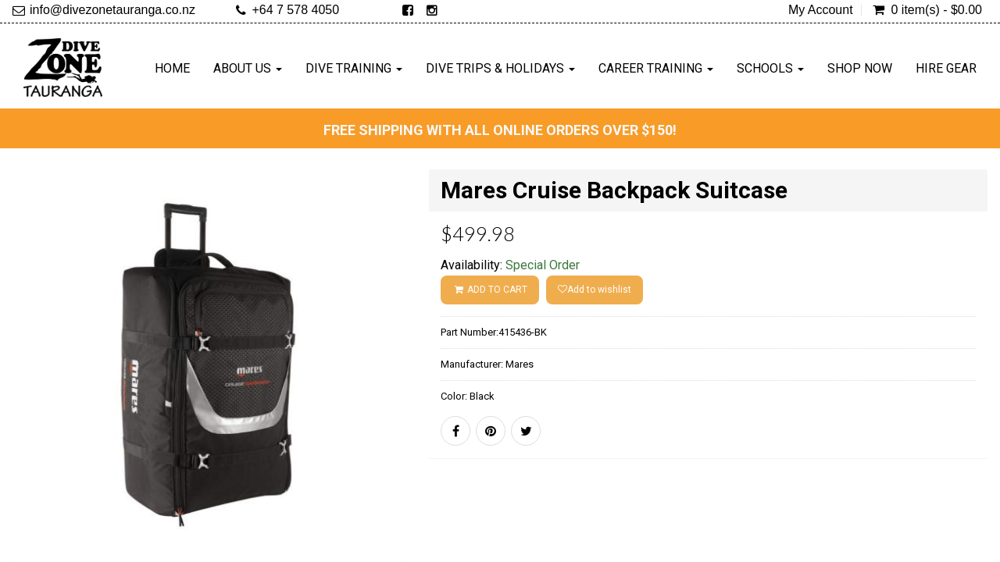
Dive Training (353, 68)
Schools (770, 68)
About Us (247, 68)
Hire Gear (946, 68)
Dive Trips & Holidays (500, 68)
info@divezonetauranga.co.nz (112, 9)
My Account (820, 10)
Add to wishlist (594, 289)
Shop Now (859, 68)
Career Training (655, 68)
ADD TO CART (489, 289)
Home (172, 68)
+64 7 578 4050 (295, 9)
